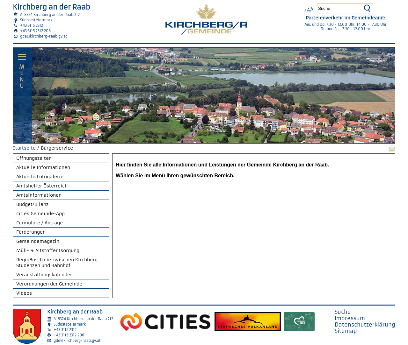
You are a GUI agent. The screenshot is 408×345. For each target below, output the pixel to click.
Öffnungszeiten (34, 158)
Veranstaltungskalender (44, 275)
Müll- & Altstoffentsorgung (47, 250)
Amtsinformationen (39, 195)
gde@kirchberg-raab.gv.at (43, 36)
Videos (24, 293)
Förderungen (31, 232)
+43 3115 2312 (31, 25)
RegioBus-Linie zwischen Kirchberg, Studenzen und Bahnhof (57, 262)
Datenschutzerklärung (365, 324)
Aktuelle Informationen (43, 167)
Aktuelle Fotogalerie (39, 177)
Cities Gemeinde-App (40, 213)
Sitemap (346, 331)
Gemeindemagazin (37, 241)
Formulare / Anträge (39, 223)
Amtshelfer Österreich (42, 186)
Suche (343, 312)
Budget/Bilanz (32, 204)
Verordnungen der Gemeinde (49, 284)
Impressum (350, 318)
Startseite (24, 148)
